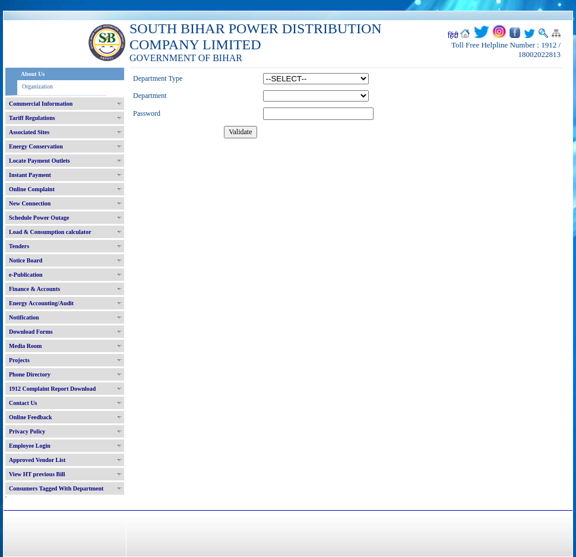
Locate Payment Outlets (39, 160)
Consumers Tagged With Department (56, 488)
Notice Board (25, 260)
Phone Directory (29, 374)
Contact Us (23, 403)
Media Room (25, 346)
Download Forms (31, 331)
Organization (37, 86)
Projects (19, 360)
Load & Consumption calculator (50, 232)
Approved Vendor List (37, 460)
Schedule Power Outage (39, 217)
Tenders (19, 246)
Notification (24, 317)
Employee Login (29, 445)
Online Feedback (30, 417)
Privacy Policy (27, 431)
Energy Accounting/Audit (41, 303)
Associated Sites (29, 132)
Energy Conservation (36, 146)
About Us (33, 74)
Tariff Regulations (32, 118)
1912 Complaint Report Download (52, 388)
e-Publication (26, 274)
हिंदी (453, 35)
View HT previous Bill (37, 474)
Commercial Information (40, 103)
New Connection (29, 203)
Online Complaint (32, 189)
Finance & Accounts (34, 289)
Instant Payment (30, 175)
